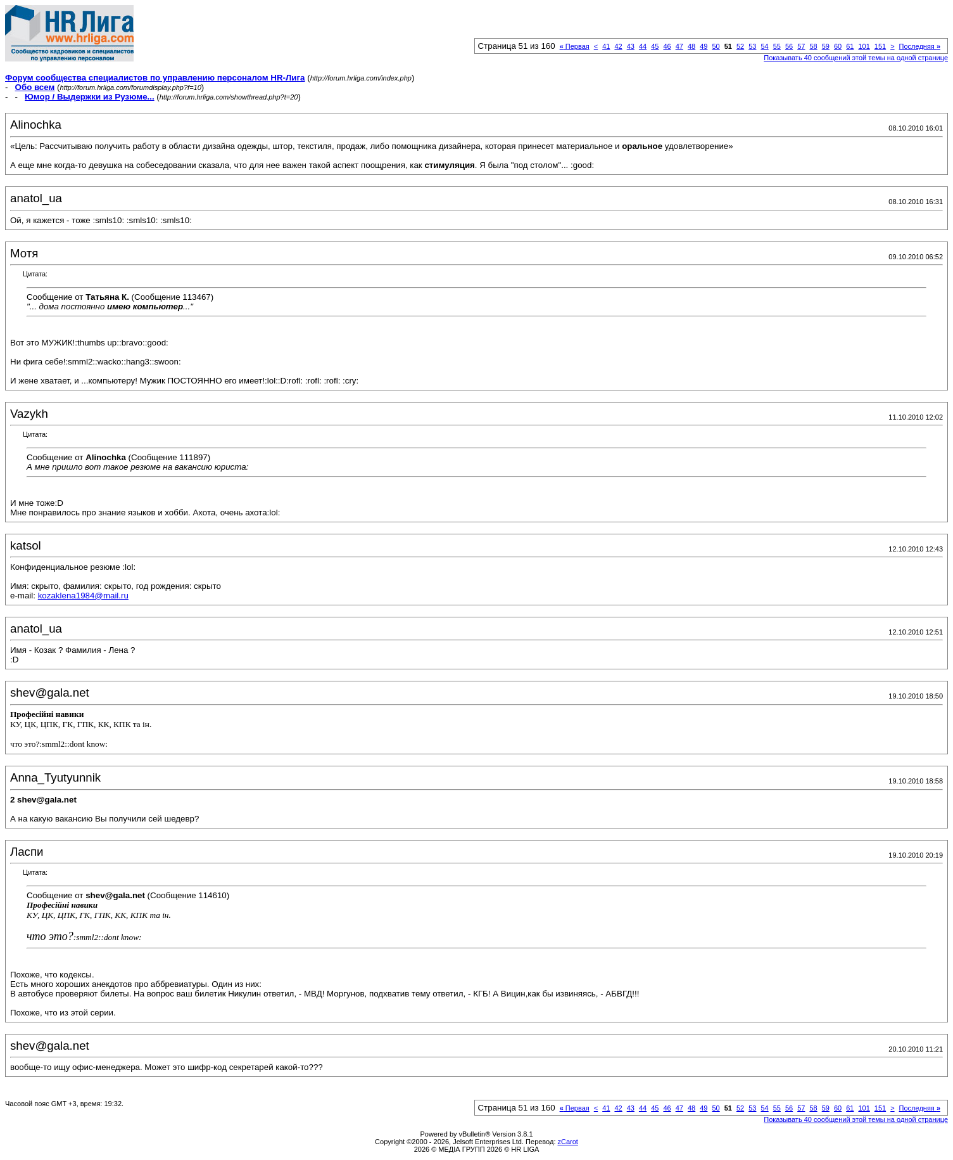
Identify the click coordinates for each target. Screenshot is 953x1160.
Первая (575, 46)
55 (777, 46)
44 (643, 46)
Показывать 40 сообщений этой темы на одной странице (856, 57)
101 (863, 46)
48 (691, 46)
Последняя (919, 46)
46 (667, 46)
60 (838, 46)
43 (630, 46)
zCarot (568, 1141)
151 (880, 46)
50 (715, 46)
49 (703, 46)
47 (679, 46)
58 (813, 46)
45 (655, 46)
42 (618, 46)
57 (801, 46)
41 (606, 46)
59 (826, 46)
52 (740, 46)
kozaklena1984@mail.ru (83, 595)
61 (850, 46)
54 (764, 46)
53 (752, 46)
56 (789, 46)
